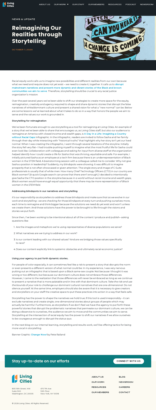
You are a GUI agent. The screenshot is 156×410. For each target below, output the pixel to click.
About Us (44, 4)
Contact (124, 392)
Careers (124, 387)
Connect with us (129, 361)
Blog (122, 377)
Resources (115, 4)
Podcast (131, 4)
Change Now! (39, 334)
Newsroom (146, 4)
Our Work (60, 4)
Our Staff (78, 4)
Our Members (96, 4)
